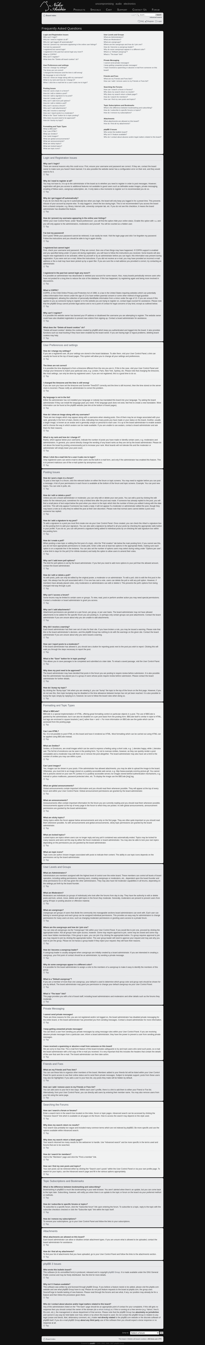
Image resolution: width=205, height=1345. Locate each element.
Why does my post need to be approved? (59, 118)
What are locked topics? (52, 146)
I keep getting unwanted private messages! (120, 65)
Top (47, 174)
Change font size (133, 14)
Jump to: (125, 1332)
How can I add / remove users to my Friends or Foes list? (126, 81)
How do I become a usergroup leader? (119, 47)
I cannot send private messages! (116, 63)
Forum (156, 9)
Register (150, 21)
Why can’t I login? (50, 37)
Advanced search (156, 17)
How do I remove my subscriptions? (117, 113)
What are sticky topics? (52, 143)
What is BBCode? (50, 129)
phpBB (92, 1343)
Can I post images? (50, 136)
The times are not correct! (53, 70)
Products (79, 9)
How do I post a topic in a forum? (56, 91)
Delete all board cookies (137, 1339)
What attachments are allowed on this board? (121, 121)
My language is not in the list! (54, 75)
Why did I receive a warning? (54, 111)
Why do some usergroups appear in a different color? (124, 49)
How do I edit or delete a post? (55, 93)
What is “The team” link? (113, 54)
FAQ (142, 21)
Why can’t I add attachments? (54, 108)
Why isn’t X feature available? (115, 134)
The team (122, 1339)
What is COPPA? (50, 54)
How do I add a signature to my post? (57, 96)
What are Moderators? (112, 39)
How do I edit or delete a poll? (55, 103)
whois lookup (104, 1309)
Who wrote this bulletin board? (115, 132)
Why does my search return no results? (119, 92)
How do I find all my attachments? (117, 124)
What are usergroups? (112, 42)
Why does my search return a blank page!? (120, 94)
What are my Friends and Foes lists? (118, 79)
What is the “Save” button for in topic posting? (61, 115)
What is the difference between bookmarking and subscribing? (128, 108)
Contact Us (139, 9)
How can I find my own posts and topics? (119, 99)
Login (159, 21)
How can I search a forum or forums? (118, 89)
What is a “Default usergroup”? (116, 52)
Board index (51, 15)
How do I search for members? (116, 97)
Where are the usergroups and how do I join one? (123, 44)
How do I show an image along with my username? (63, 77)
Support (122, 9)
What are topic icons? (51, 148)
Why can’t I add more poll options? (56, 101)
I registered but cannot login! (54, 49)
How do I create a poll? (52, 98)
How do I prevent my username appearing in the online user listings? (70, 44)
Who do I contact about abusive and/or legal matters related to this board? (132, 137)
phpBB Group (114, 1272)
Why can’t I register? (51, 57)
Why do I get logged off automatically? (58, 42)
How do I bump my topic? (53, 120)
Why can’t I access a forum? (54, 106)
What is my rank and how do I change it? (59, 80)
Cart (109, 9)
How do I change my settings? (55, 68)
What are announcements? (53, 141)
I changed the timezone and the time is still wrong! (62, 73)
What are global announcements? (56, 139)
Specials (95, 9)
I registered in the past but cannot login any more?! (63, 52)
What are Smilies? (50, 134)
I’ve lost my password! (52, 47)
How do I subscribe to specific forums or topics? (122, 110)
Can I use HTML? (50, 131)
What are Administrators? (113, 37)
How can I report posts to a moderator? (58, 113)
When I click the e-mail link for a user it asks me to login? (65, 82)
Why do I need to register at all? (55, 39)
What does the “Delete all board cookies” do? (60, 59)
